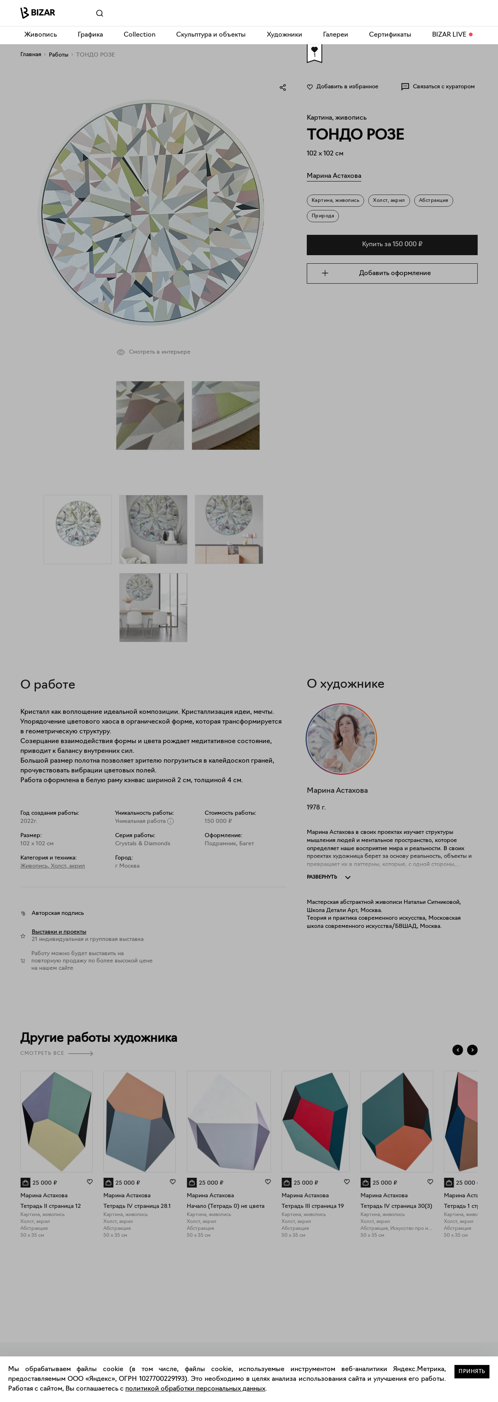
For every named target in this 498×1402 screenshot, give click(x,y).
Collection (139, 35)
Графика (90, 35)
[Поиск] (88, 13)
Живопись (40, 35)
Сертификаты (390, 35)
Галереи (335, 35)
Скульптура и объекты (211, 35)
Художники (284, 35)
